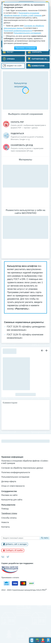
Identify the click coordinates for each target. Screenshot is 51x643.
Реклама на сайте (9, 495)
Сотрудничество (9, 491)
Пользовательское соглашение (15, 477)
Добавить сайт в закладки (16, 544)
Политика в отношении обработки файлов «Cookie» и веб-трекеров (24, 462)
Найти (46, 538)
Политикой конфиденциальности (18, 31)
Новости (5, 522)
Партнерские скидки (40, 59)
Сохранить (36, 52)
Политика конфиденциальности (15, 472)
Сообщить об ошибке (14, 550)
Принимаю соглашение (25, 48)
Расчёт (9, 52)
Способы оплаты (9, 518)
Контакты (5, 527)
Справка (10, 59)
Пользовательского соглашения (27, 33)
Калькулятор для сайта (11, 500)
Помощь (5, 509)
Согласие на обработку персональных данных (22, 468)
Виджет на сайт (14, 66)
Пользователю (8, 505)
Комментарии (37, 66)
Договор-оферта (8, 481)
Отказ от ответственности (13, 486)
